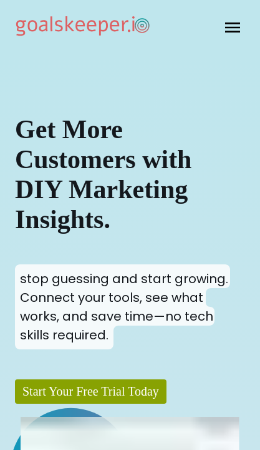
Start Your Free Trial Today (90, 391)
